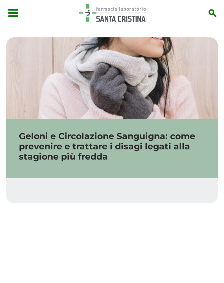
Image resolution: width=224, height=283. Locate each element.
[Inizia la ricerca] (212, 13)
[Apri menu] (13, 13)
